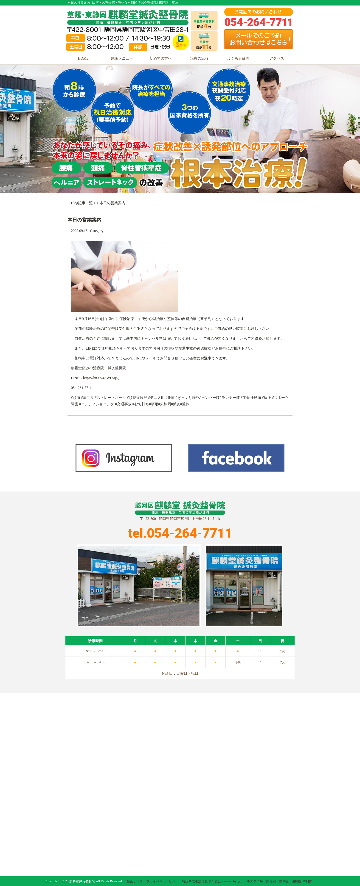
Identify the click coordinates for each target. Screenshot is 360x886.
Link (216, 519)
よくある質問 (238, 58)
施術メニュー (122, 58)
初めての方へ (161, 58)
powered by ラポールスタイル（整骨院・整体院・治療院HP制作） (268, 881)
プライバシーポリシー (162, 881)
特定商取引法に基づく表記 (201, 881)
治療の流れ (199, 58)
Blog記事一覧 (82, 203)
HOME (83, 58)
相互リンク (135, 881)
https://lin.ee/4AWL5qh (100, 378)
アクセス (276, 58)
